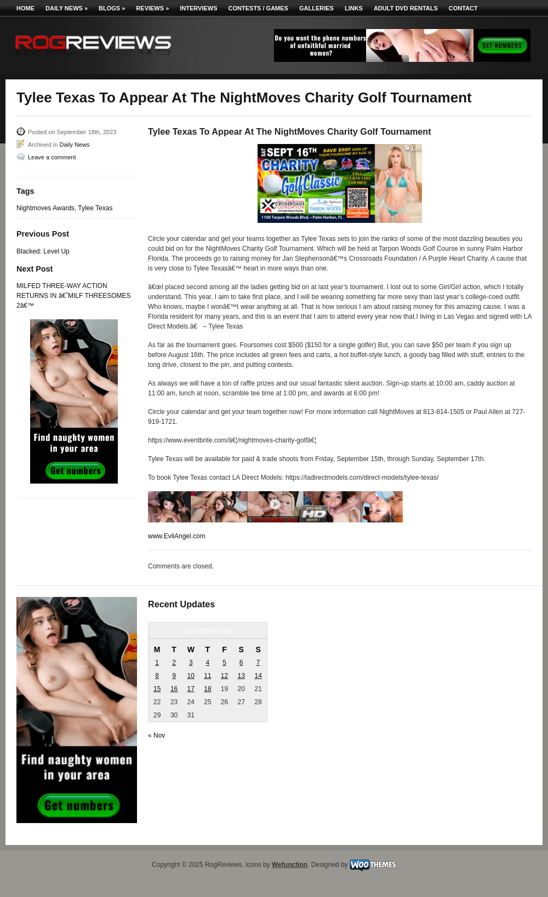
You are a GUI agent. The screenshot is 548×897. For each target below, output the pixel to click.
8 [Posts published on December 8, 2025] (157, 676)
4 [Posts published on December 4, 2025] (208, 662)
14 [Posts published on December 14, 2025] (257, 676)
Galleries (316, 8)
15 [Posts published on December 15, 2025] (157, 689)
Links (354, 8)
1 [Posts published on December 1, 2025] (157, 662)
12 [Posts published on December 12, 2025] (224, 676)
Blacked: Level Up (43, 251)
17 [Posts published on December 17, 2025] (191, 689)
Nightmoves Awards (45, 208)
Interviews (198, 8)
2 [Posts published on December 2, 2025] (174, 662)
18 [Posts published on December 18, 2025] (207, 689)
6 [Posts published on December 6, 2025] (241, 662)
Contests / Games (258, 8)
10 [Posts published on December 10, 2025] (191, 676)
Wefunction (289, 865)
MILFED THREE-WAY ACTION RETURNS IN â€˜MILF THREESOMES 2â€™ (73, 295)
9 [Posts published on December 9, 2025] (174, 676)
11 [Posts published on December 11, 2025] (207, 676)
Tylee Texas (95, 208)
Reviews (152, 8)
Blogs (112, 8)
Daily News (66, 8)
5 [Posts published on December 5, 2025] (224, 662)
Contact (463, 8)
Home (25, 8)
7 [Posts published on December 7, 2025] (258, 662)
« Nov (156, 735)
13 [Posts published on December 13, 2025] (240, 676)
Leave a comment (52, 157)
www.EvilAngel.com (177, 536)
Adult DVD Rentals (406, 8)
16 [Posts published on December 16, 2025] (174, 689)
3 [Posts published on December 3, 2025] (191, 662)
